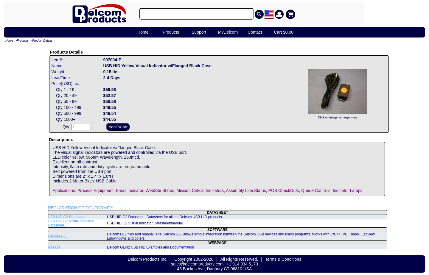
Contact (255, 32)
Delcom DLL (57, 236)
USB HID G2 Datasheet (66, 217)
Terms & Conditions (283, 259)
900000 (54, 247)
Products (171, 32)
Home (142, 32)
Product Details (42, 40)
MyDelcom (228, 32)
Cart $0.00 (283, 32)
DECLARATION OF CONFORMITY (80, 207)
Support (199, 32)
